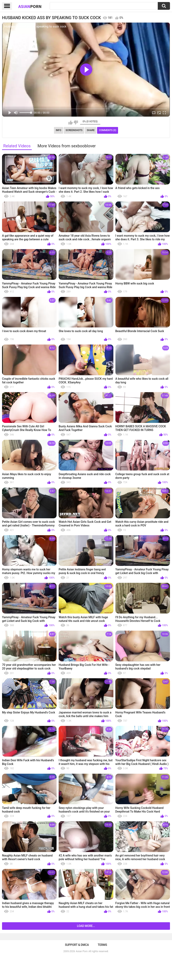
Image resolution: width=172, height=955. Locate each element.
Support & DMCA (77, 944)
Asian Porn (82, 951)
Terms (102, 944)
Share (91, 130)
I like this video (70, 122)
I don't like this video (76, 122)
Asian (30, 6)
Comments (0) (107, 130)
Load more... (86, 926)
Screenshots (74, 130)
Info (58, 130)
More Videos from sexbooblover (66, 145)
